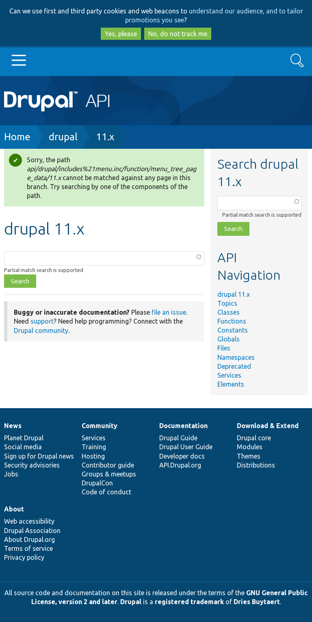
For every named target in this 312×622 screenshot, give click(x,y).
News (13, 425)
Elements (230, 384)
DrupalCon (97, 483)
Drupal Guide (178, 437)
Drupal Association (32, 530)
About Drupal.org (29, 539)
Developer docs (182, 456)
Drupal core (254, 437)
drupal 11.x (233, 294)
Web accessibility (29, 521)
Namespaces (236, 357)
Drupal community (41, 330)
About (14, 509)
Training (94, 446)
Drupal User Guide (185, 446)
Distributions (256, 465)
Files (223, 348)
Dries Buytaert (257, 601)
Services (229, 375)
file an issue (169, 312)
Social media (23, 446)
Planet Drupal (23, 437)
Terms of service (28, 548)
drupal (63, 136)
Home (17, 136)
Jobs (11, 474)
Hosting (93, 456)
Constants (232, 330)
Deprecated (234, 366)
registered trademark (189, 601)
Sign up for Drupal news (39, 456)
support (42, 321)
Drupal (130, 601)
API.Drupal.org (180, 465)
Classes (228, 312)
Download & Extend (268, 425)
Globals (228, 339)
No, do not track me (177, 33)
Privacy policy (24, 557)
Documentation (183, 425)
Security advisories (32, 465)
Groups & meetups (109, 474)
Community (99, 425)
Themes (248, 456)
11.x (105, 136)
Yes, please (121, 33)
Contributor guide (108, 465)
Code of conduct (106, 492)
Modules (249, 446)
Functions (231, 321)
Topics (227, 303)
